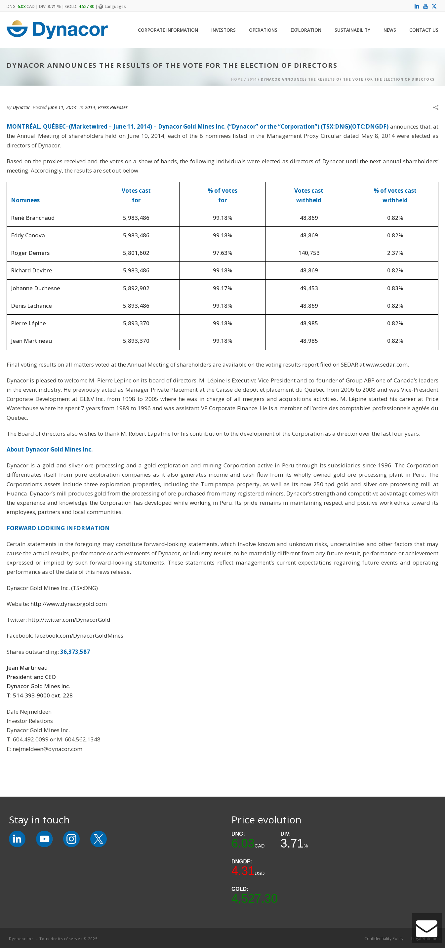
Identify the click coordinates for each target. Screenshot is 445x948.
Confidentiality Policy (383, 938)
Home (237, 79)
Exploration (306, 30)
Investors (223, 30)
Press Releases (113, 107)
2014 (252, 79)
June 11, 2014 (62, 107)
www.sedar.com (387, 364)
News (390, 30)
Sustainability (352, 30)
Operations (263, 30)
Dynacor (21, 107)
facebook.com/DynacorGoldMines (78, 635)
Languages (112, 6)
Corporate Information (168, 30)
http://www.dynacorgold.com (68, 604)
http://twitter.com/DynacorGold (69, 619)
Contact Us (423, 30)
